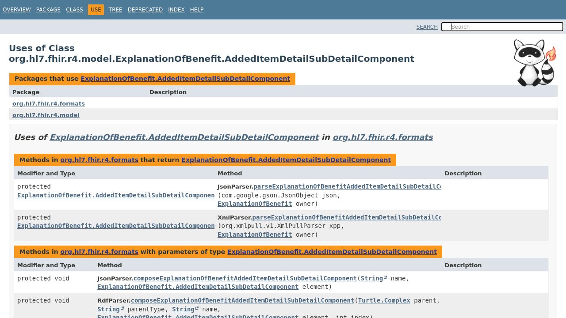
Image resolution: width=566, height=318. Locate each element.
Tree (115, 10)
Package (48, 10)
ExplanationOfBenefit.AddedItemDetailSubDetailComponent (185, 78)
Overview (17, 10)
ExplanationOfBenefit (255, 203)
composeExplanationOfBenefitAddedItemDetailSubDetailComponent (245, 278)
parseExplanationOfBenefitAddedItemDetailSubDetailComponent (361, 186)
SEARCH (427, 27)
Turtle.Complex (384, 300)
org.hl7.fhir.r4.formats (48, 103)
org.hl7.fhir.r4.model (46, 115)
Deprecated (145, 10)
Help (197, 10)
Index (176, 10)
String (372, 278)
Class (74, 10)
